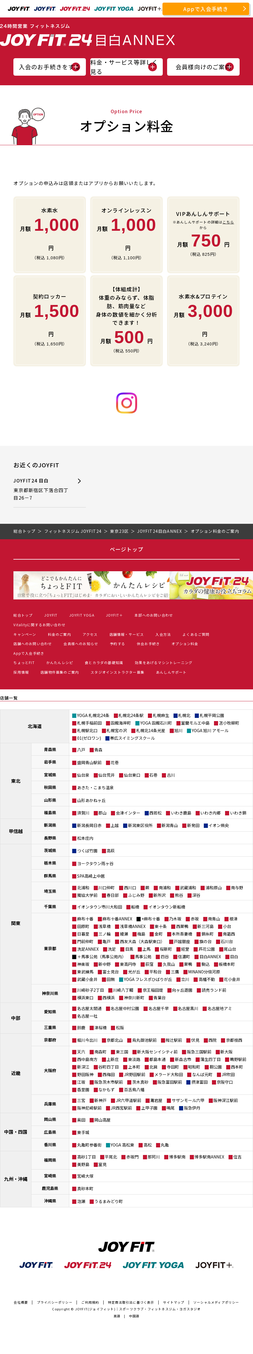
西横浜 (108, 997)
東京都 (50, 948)
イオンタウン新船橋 (166, 907)
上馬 (146, 949)
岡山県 (50, 1119)
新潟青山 (170, 825)
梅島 (141, 934)
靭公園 (216, 1067)
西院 (212, 1040)
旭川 (178, 730)
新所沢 (159, 895)
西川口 (130, 887)
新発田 (193, 825)
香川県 (50, 1144)
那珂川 (154, 1157)
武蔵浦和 (188, 887)
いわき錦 (238, 813)
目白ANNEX (210, 956)
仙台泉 (83, 775)
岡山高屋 (102, 1120)
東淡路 (134, 1059)
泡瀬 (81, 1201)
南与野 (237, 887)
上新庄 (113, 1059)
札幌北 (184, 715)
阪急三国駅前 (199, 1052)
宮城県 (50, 775)
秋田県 (50, 787)
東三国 (122, 1052)
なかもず (106, 1089)
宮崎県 (50, 1176)
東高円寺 (128, 964)
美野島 (83, 1164)
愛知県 (50, 1011)
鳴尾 (171, 1108)
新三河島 (205, 926)
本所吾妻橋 (182, 934)
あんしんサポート (171, 672)
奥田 (81, 1120)
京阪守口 (225, 1082)
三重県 (50, 1027)
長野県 (50, 838)
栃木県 (50, 863)
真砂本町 (85, 1188)
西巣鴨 (182, 926)
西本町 (237, 1067)
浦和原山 (214, 887)
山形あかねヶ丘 (91, 800)
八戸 (81, 750)
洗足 (112, 949)
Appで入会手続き (205, 9)
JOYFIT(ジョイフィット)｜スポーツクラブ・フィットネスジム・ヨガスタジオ (138, 1309)
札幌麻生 (161, 715)
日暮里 (83, 934)
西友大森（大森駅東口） (142, 941)
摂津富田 (199, 1082)
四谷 (165, 956)
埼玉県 (50, 891)
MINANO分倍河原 (204, 972)
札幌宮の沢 (117, 730)
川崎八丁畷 (123, 990)
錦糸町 (207, 934)
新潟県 (50, 825)
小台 (227, 926)
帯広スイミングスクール (132, 738)
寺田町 (173, 1067)
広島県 (50, 1132)
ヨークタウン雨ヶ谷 (95, 863)
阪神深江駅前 (225, 1100)
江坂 (81, 1082)
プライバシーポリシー (54, 1302)
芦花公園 (207, 949)
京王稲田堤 (153, 990)
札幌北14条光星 (150, 730)
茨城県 (50, 850)
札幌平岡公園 (212, 715)
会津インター (128, 813)
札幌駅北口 (87, 730)
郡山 (102, 813)
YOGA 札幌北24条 (93, 715)
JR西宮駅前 (121, 1108)
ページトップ (126, 549)
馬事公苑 (143, 956)
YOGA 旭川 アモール (210, 730)
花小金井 (232, 979)
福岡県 (50, 1160)
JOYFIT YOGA (81, 615)
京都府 (50, 1040)
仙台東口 (132, 775)
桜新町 (166, 949)
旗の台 (205, 941)
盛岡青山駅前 (89, 762)
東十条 (161, 926)
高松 (148, 1145)
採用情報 (21, 672)
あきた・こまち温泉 (95, 787)
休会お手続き (148, 643)
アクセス (90, 634)
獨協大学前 (87, 895)
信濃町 (184, 956)
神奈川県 (50, 993)
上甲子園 (149, 1108)
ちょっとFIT (23, 662)
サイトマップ (173, 1302)
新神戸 (100, 1100)
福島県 (50, 812)
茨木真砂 (140, 1082)
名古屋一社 (87, 1016)
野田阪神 (85, 1074)
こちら (228, 221)
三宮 (81, 1100)
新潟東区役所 (140, 825)
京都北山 (115, 1040)
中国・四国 (15, 1131)
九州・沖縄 (15, 1178)
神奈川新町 (134, 997)
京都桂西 (234, 1040)
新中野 (104, 964)
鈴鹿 (81, 1027)
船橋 (135, 907)
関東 (15, 923)
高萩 (111, 850)
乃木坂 (175, 919)
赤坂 (195, 919)
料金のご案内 (59, 634)
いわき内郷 (210, 813)
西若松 (155, 813)
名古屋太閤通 (89, 1008)
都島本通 (157, 1059)
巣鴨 (188, 964)
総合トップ (23, 615)
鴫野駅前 (238, 1059)
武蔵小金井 (87, 979)
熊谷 (179, 895)
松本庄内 (85, 838)
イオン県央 (218, 825)
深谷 (196, 895)
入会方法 (163, 634)
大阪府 (50, 1070)
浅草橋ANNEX (133, 926)
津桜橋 (100, 1027)
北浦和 (83, 887)
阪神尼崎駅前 (89, 1108)
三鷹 (175, 972)
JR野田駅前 (134, 1074)
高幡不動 (207, 979)
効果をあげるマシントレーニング (163, 662)
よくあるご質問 (196, 634)
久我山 (169, 964)
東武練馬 (85, 972)
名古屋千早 (158, 1008)
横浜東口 (85, 997)
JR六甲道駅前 (128, 1100)
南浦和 (165, 887)
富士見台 (110, 972)
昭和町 (194, 1067)
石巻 (153, 775)
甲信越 (16, 831)
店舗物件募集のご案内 (59, 672)
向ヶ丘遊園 (182, 990)
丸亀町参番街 (89, 1145)
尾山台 (230, 949)
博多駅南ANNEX (209, 1157)
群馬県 (50, 876)
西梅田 (108, 1074)
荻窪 (149, 964)
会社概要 (21, 1302)
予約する (117, 643)
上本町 (134, 1067)
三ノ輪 (104, 934)
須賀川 (83, 813)
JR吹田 (228, 1074)
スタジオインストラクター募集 (117, 672)
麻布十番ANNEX (117, 919)
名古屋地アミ (220, 1008)
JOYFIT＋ (114, 615)
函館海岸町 (121, 723)
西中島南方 (87, 1059)
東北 (15, 780)
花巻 (115, 762)
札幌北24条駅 (131, 715)
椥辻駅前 (174, 1040)
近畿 (15, 1072)
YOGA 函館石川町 (156, 723)
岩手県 (50, 762)
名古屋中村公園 (125, 1008)
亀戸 (106, 941)
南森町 (100, 1052)
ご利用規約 (90, 1302)
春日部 (113, 895)
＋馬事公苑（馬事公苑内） (101, 956)
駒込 (205, 964)
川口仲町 (106, 887)
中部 (15, 1017)
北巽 (153, 1067)
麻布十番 (85, 919)
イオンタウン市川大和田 (99, 907)
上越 (115, 825)
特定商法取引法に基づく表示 (131, 1302)
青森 (98, 750)
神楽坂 (83, 964)
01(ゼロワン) (89, 738)
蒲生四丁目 (210, 1059)
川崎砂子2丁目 (90, 990)
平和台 (155, 972)
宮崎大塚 (85, 1176)
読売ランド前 (214, 990)
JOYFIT (50, 615)
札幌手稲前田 (89, 723)
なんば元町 (202, 1074)
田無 (111, 979)
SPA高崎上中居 (91, 876)
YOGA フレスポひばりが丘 (148, 979)
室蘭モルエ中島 (195, 723)
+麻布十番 (150, 919)
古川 (171, 775)
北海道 (35, 726)
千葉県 (50, 906)
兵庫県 (50, 1104)
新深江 (83, 1067)
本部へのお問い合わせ (154, 615)
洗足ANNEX (88, 949)
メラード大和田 (168, 1074)
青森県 (50, 749)
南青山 (214, 919)
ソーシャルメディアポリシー (216, 1302)
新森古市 (183, 1059)
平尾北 (111, 1157)
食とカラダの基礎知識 (104, 662)
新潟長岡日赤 (89, 825)
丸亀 (165, 1145)
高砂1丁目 (86, 1157)
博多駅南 (177, 1157)
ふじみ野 (136, 895)
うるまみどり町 (108, 1201)
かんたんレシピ (59, 662)
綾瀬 (124, 934)
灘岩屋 (156, 1100)
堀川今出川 (87, 1040)
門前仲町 (85, 941)
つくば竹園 (87, 850)
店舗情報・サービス (126, 634)
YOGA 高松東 (122, 1145)
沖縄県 (50, 1201)
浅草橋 (104, 926)
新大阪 (226, 1052)
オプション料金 (184, 643)
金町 (159, 934)
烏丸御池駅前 (144, 1040)
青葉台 (159, 997)
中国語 (134, 1316)
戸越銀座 (182, 941)
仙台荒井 (106, 775)
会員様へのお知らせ (80, 643)
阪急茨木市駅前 (108, 1082)
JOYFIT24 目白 (41, 489)
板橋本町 (227, 964)
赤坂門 (132, 1157)
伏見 (195, 1040)
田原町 (83, 926)
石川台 (227, 941)
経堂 (185, 949)
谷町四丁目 (108, 1067)
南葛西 (229, 934)
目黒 (129, 949)
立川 (185, 979)
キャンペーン (24, 634)
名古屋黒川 (188, 1008)
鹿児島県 (50, 1188)
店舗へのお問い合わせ (32, 643)
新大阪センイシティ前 (157, 1052)
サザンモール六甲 (188, 1100)
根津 (233, 919)
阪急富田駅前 (170, 1082)
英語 (117, 1316)
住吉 (237, 1157)
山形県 (50, 800)
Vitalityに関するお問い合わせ (39, 624)
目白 (234, 956)
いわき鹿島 (181, 813)
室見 (102, 1164)
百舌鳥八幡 (134, 1089)
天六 (81, 1052)
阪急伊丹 (192, 1108)
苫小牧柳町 (229, 723)
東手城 (83, 1132)
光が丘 (134, 972)
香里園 (83, 1089)
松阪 (120, 1027)
